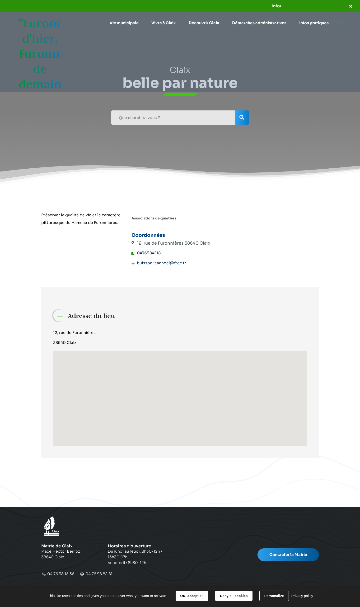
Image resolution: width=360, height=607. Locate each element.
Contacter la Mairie (288, 554)
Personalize (274, 596)
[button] (124, 23)
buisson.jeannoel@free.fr (161, 263)
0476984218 (149, 253)
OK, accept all (192, 596)
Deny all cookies (234, 596)
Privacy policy (302, 596)
